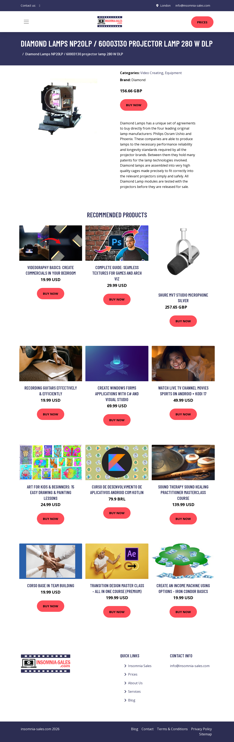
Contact (148, 729)
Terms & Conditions (172, 729)
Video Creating (151, 73)
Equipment (173, 73)
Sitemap (205, 734)
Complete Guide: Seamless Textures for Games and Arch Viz (117, 273)
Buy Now (133, 105)
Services (134, 691)
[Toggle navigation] (26, 22)
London (165, 5)
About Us (135, 683)
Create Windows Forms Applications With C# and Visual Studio (117, 393)
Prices (202, 22)
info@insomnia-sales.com (193, 5)
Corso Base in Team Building (50, 585)
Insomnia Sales (140, 666)
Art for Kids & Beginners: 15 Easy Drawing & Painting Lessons (50, 492)
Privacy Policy (201, 729)
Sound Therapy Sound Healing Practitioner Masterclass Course (183, 492)
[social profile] (40, 6)
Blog (131, 700)
